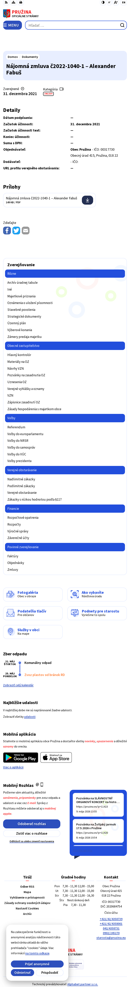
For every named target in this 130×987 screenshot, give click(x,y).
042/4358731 (111, 910)
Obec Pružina (76, 971)
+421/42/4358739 (111, 901)
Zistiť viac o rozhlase (31, 815)
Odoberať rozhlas (32, 805)
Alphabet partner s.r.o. (82, 966)
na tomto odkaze (28, 953)
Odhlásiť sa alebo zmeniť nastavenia (32, 823)
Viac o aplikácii (13, 749)
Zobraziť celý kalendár (18, 667)
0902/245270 (111, 915)
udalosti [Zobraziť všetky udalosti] (30, 698)
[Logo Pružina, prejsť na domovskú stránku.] (65, 13)
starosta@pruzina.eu (111, 919)
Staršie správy (82, 832)
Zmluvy (48, 75)
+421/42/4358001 (111, 905)
